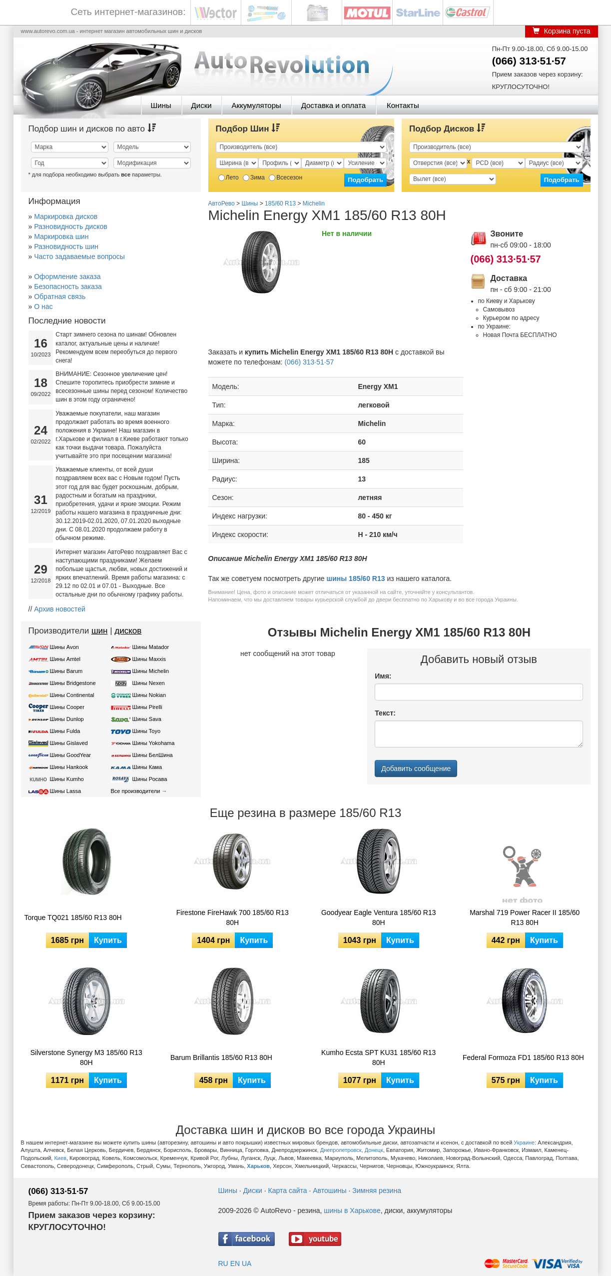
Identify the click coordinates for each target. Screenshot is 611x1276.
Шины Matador (150, 647)
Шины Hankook (69, 767)
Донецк (374, 1150)
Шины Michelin (150, 671)
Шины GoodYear (70, 755)
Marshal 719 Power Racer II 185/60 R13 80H (525, 917)
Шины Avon (64, 647)
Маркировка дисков (65, 216)
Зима (254, 177)
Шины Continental (72, 695)
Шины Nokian (149, 695)
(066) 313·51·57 (529, 60)
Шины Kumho (67, 779)
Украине (524, 1143)
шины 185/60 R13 (356, 578)
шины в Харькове (352, 1210)
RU (223, 1264)
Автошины (329, 1190)
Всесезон (285, 177)
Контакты (403, 105)
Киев (60, 1158)
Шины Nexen (148, 683)
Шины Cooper (67, 707)
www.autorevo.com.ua (48, 31)
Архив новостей (59, 609)
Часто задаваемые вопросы (79, 256)
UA (246, 1264)
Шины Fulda (65, 731)
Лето (228, 177)
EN (235, 1264)
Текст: (385, 713)
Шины (161, 105)
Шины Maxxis (149, 659)
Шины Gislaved (69, 743)
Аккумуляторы (256, 105)
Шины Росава (149, 779)
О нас (43, 306)
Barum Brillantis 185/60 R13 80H (221, 1058)
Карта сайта (287, 1190)
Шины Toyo (146, 731)
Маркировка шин (61, 236)
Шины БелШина (152, 755)
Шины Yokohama (153, 743)
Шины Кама (147, 767)
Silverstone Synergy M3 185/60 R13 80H (86, 1057)
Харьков (258, 1166)
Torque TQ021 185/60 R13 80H (73, 918)
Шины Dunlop (67, 719)
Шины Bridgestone (73, 683)
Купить (108, 940)
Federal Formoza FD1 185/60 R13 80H (523, 1058)
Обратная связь (59, 296)
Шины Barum (66, 671)
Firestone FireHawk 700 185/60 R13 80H (232, 917)
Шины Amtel (65, 659)
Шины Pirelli (147, 707)
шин (99, 631)
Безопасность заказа (68, 286)
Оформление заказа (67, 276)
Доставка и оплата (333, 105)
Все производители (135, 791)
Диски (201, 105)
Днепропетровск (341, 1150)
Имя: (383, 676)
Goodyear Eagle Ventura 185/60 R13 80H (378, 917)
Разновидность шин (66, 246)
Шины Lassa (65, 791)
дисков (127, 631)
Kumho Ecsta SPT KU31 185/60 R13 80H (378, 1057)
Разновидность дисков (70, 226)
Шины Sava (146, 719)
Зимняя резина (376, 1190)
